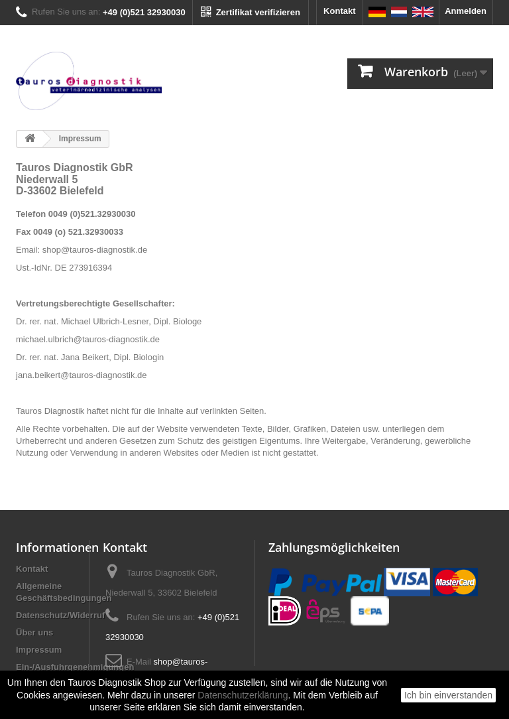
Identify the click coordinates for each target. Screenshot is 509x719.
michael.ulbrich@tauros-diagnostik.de (88, 339)
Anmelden (465, 11)
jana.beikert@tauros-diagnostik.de (81, 375)
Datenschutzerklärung (243, 695)
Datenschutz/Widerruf (60, 615)
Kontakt (339, 11)
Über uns (34, 632)
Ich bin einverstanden (448, 695)
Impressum (39, 650)
